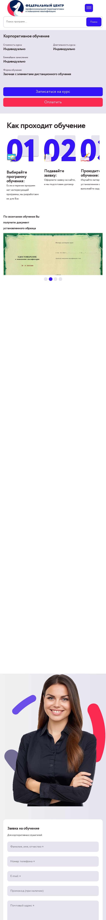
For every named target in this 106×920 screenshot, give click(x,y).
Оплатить (53, 102)
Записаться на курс (53, 92)
